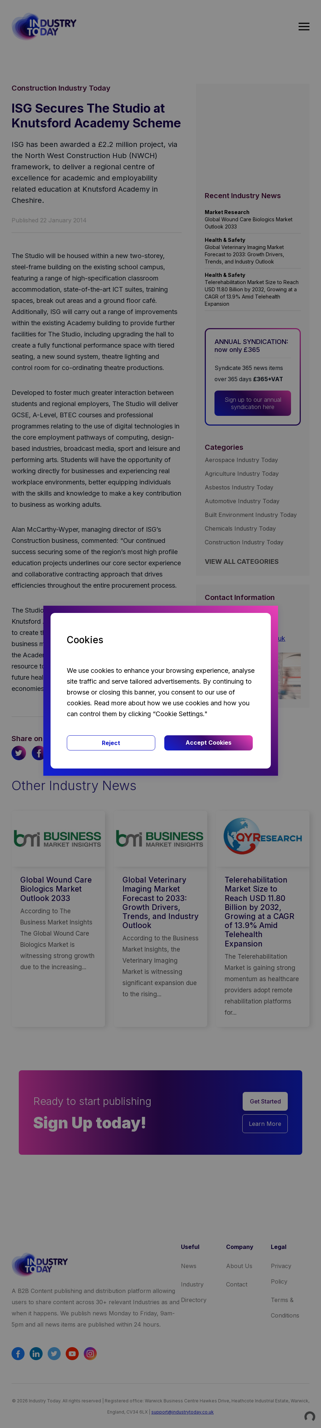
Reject (111, 742)
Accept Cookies (208, 742)
